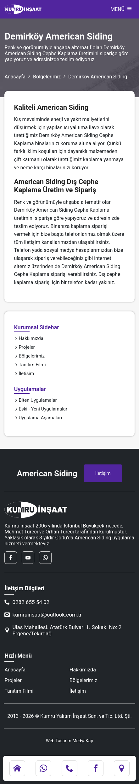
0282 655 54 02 (26, 602)
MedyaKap (82, 740)
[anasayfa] (17, 768)
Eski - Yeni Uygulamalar (40, 409)
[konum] (122, 768)
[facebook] (10, 557)
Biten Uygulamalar (35, 400)
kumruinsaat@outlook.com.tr (42, 615)
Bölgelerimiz (47, 77)
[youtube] (28, 557)
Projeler (24, 347)
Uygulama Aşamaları (38, 418)
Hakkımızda (28, 338)
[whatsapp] (45, 557)
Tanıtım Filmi (30, 365)
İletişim (24, 373)
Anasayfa (14, 77)
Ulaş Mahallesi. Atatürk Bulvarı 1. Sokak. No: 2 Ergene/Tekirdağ (62, 630)
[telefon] (69, 768)
